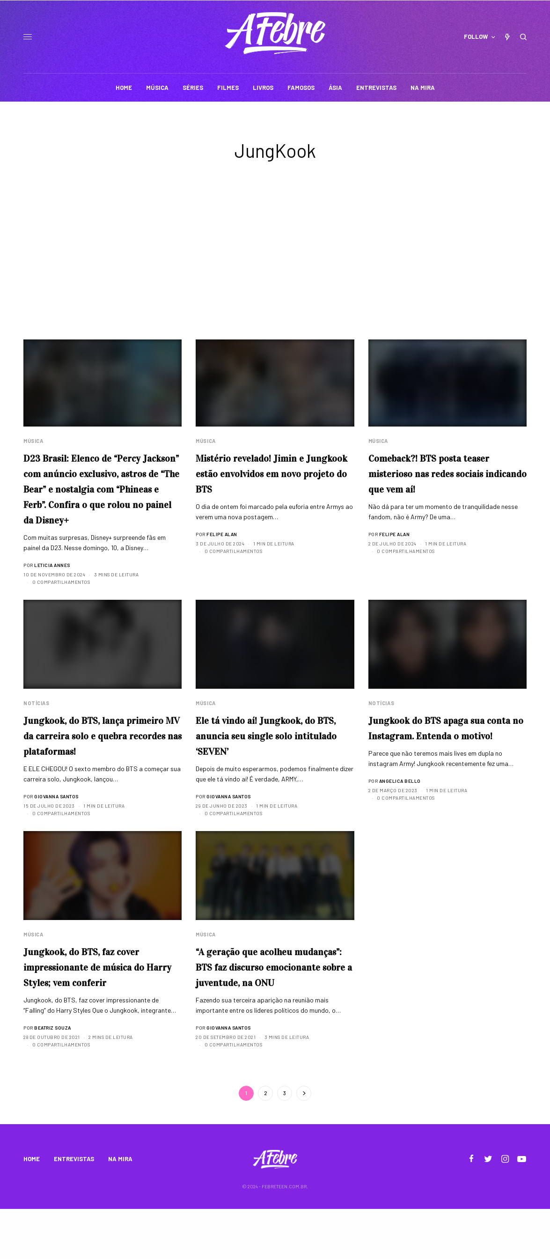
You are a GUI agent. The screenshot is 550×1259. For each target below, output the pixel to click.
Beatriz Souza (52, 1062)
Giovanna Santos (56, 830)
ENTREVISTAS (74, 1209)
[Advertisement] (275, 269)
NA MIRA (120, 1209)
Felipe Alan (221, 535)
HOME (31, 1209)
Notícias (36, 720)
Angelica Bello (400, 814)
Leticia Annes (52, 582)
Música (33, 441)
